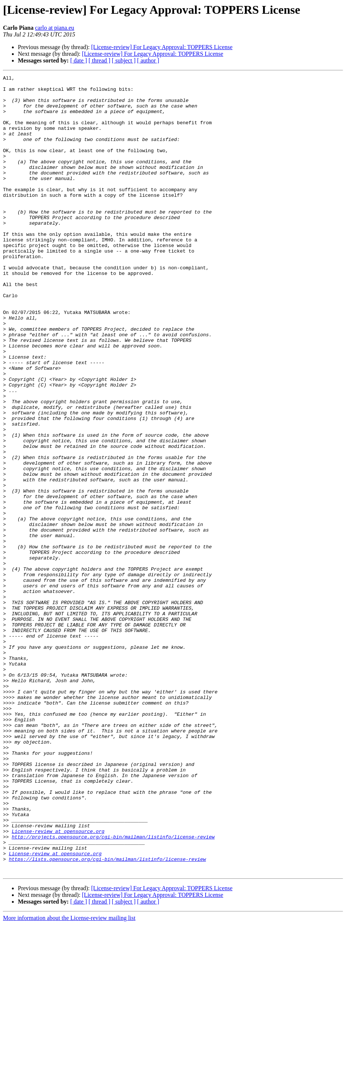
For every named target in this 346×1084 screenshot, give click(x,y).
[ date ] (78, 60)
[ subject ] (124, 60)
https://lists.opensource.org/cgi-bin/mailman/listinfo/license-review (107, 1016)
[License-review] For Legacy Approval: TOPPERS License (161, 47)
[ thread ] (99, 60)
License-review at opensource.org (58, 982)
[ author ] (148, 60)
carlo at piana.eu (54, 28)
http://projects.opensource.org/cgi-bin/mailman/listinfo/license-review (113, 989)
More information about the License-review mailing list (69, 1077)
